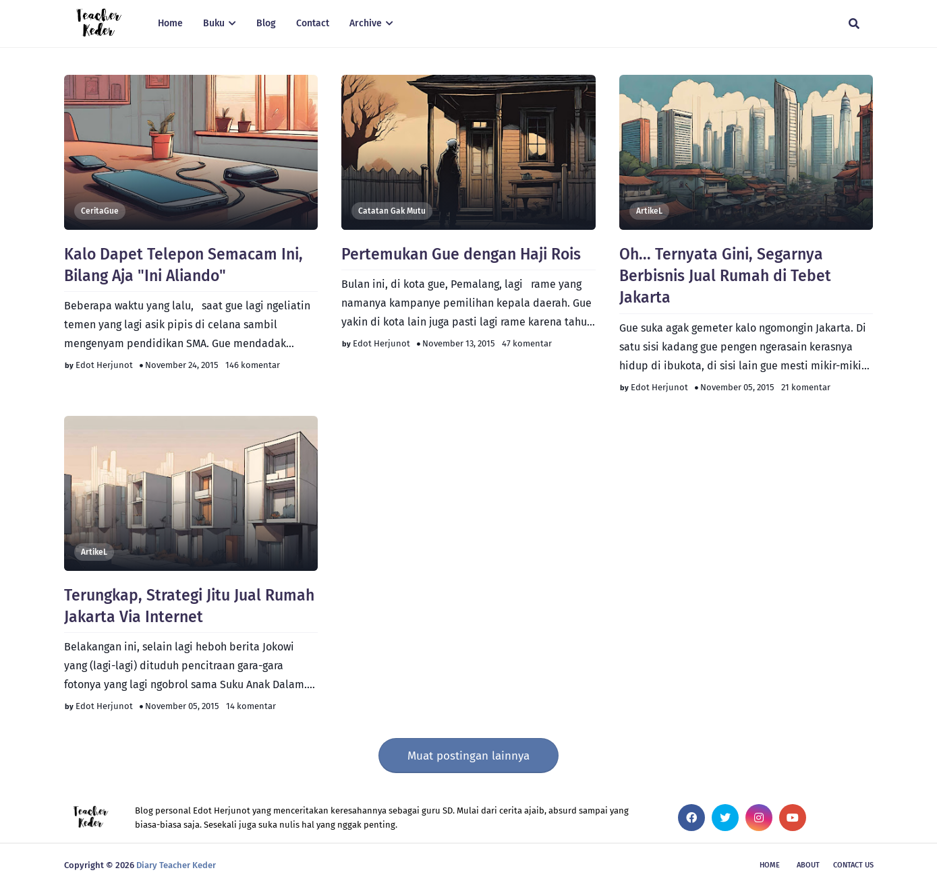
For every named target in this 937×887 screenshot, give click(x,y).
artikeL (649, 211)
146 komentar (252, 365)
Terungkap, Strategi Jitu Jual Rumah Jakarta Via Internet (189, 606)
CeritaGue (100, 211)
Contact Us (853, 865)
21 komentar (805, 387)
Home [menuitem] (170, 23)
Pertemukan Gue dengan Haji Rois (461, 254)
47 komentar (527, 343)
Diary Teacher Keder (176, 865)
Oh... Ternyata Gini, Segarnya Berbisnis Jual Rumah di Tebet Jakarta (725, 276)
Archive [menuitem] (365, 23)
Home (770, 865)
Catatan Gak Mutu (392, 211)
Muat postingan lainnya (468, 756)
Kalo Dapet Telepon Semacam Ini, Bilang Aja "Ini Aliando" (183, 265)
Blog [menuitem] (266, 23)
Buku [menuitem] (214, 23)
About (808, 865)
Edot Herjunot (104, 365)
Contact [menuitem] (312, 23)
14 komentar (251, 706)
